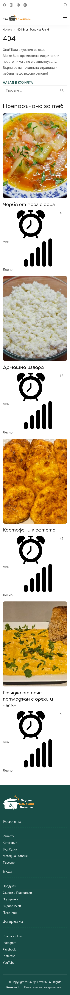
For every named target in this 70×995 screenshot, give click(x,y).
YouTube (8, 962)
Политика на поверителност (44, 987)
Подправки (10, 899)
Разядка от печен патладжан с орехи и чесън (28, 699)
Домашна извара (23, 367)
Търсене (9, 862)
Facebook (9, 949)
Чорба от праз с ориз (29, 204)
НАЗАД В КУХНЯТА (18, 82)
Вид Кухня (10, 849)
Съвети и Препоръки (17, 892)
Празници (10, 912)
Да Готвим (40, 982)
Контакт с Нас (13, 936)
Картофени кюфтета (29, 530)
